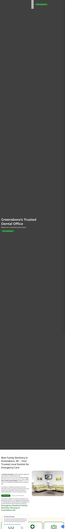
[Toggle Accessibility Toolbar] (62, 526)
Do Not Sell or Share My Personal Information (12, 524)
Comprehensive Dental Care (11, 477)
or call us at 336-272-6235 (18, 495)
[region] (15, 521)
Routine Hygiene (22, 479)
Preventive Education (11, 479)
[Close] (27, 515)
